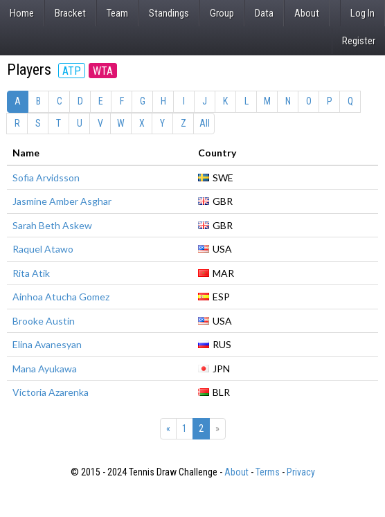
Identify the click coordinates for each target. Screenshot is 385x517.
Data (264, 13)
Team (117, 13)
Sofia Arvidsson (46, 177)
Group (222, 13)
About (306, 13)
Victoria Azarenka (50, 392)
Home (22, 13)
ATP (71, 71)
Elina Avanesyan (47, 344)
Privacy (301, 472)
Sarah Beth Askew (52, 225)
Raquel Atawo (42, 249)
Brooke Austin (43, 321)
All (204, 123)
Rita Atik (31, 273)
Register (358, 41)
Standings (169, 13)
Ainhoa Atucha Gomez (60, 296)
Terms (268, 472)
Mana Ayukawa (44, 368)
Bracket (70, 13)
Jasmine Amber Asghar (61, 201)
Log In (362, 13)
